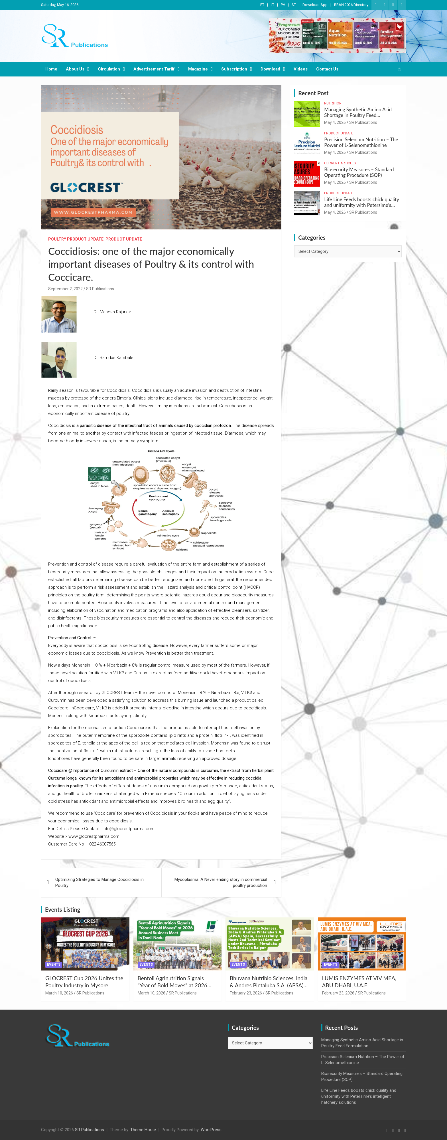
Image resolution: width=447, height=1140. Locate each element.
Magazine (198, 69)
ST (294, 5)
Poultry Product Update (75, 239)
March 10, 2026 (59, 993)
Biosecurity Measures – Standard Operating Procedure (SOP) (359, 172)
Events (53, 965)
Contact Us (327, 69)
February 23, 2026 (246, 993)
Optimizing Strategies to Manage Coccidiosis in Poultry (99, 882)
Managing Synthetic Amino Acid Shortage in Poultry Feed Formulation (358, 115)
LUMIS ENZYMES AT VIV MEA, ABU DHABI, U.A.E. (359, 981)
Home (51, 69)
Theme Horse (143, 1129)
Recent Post (313, 93)
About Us (75, 69)
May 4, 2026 (335, 122)
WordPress (211, 1129)
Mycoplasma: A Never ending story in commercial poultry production (220, 882)
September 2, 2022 (65, 288)
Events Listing (62, 909)
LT (272, 5)
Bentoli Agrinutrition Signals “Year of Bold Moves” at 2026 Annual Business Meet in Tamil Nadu (174, 988)
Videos (301, 69)
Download (270, 69)
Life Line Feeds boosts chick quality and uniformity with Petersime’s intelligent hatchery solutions (361, 205)
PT (262, 5)
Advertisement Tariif (154, 69)
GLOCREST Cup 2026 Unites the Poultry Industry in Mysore (84, 981)
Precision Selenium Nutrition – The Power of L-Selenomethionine (361, 142)
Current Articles (340, 163)
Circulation (109, 69)
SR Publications (100, 288)
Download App (315, 5)
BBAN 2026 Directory (351, 5)
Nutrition (333, 103)
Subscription (234, 69)
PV (283, 5)
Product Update (123, 239)
